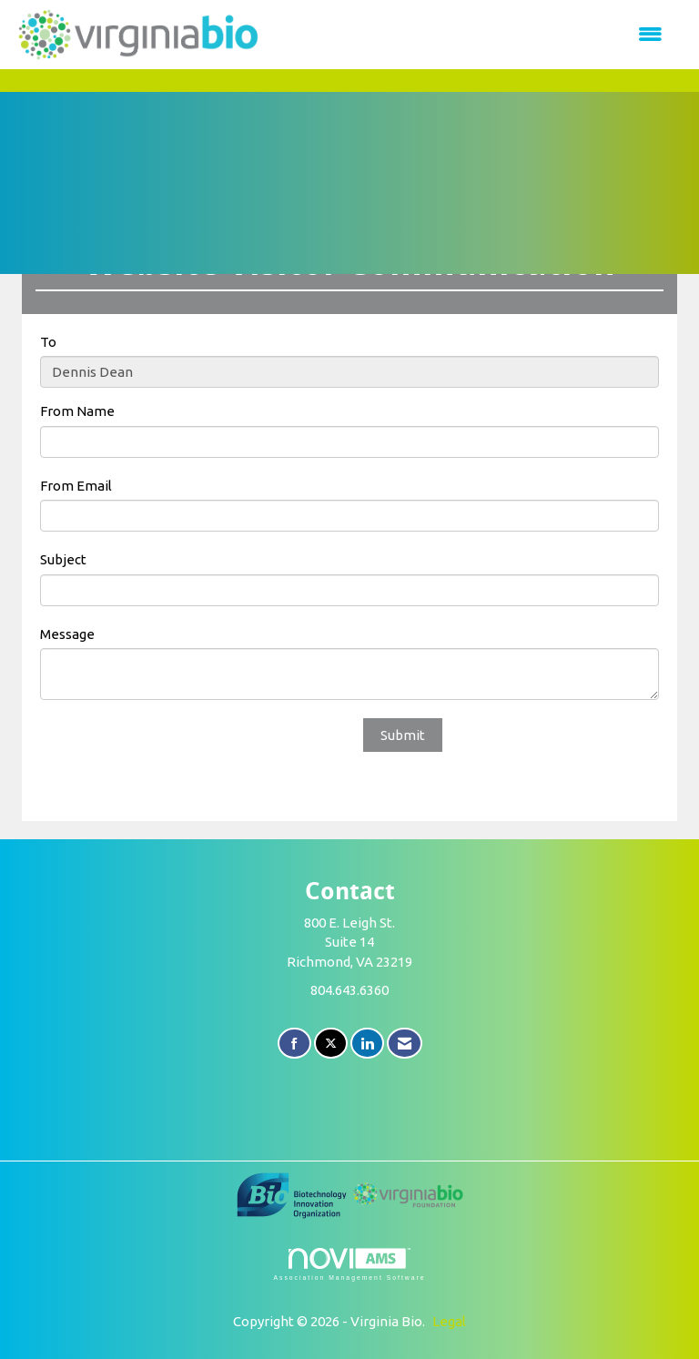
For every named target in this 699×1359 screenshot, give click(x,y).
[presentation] (178, 753)
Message (67, 634)
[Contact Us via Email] (404, 1044)
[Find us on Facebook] (294, 1044)
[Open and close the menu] (471, 34)
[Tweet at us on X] (331, 1044)
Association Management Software (349, 1264)
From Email (76, 485)
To (48, 342)
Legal (449, 1321)
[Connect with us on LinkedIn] (367, 1044)
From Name (77, 411)
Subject (63, 559)
